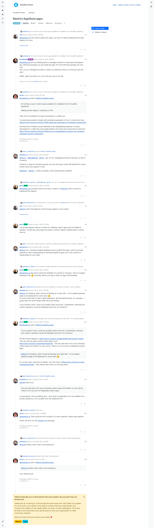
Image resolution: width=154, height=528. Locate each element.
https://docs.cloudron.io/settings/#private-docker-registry (62, 339)
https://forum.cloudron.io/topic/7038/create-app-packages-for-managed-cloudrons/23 (52, 122)
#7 (86, 206)
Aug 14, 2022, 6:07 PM (37, 95)
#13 (85, 379)
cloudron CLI (42, 421)
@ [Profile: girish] (31, 171)
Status (120, 5)
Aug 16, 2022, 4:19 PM (41, 379)
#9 (86, 247)
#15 (85, 441)
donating (36, 81)
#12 (85, 322)
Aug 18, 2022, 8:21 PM (37, 459)
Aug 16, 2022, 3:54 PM (41, 322)
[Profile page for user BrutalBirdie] (15, 60)
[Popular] (2, 14)
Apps (115, 5)
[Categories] (2, 2)
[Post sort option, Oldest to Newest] (100, 32)
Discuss (16, 23)
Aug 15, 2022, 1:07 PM (35, 206)
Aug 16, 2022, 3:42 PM (41, 290)
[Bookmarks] (2, 18)
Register (18, 521)
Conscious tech (23, 45)
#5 (86, 155)
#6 (86, 185)
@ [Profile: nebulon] (23, 171)
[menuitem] (151, 2)
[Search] (2, 22)
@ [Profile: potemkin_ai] (24, 38)
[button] (2, 521)
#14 (85, 413)
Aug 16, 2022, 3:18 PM (41, 270)
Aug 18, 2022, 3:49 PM (41, 441)
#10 (85, 270)
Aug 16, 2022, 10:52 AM (41, 247)
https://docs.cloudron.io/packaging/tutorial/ (36, 344)
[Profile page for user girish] (15, 187)
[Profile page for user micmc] (15, 96)
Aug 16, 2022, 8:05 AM (41, 224)
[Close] (84, 497)
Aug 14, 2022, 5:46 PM (47, 59)
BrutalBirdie (23, 59)
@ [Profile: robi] (41, 158)
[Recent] (2, 6)
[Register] (151, 6)
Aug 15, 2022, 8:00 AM (41, 155)
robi (20, 35)
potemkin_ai (26, 31)
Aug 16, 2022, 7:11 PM (37, 413)
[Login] (151, 2)
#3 (86, 59)
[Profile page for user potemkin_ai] (15, 156)
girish (21, 185)
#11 (86, 290)
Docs (133, 5)
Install (138, 5)
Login (25, 521)
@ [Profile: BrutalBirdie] (33, 158)
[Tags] (2, 10)
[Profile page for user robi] (15, 36)
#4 (86, 95)
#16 (85, 459)
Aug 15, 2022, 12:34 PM (41, 185)
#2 (86, 35)
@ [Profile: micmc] (22, 158)
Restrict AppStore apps (45, 98)
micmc (21, 95)
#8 (86, 224)
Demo (127, 5)
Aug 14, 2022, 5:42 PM (35, 35)
